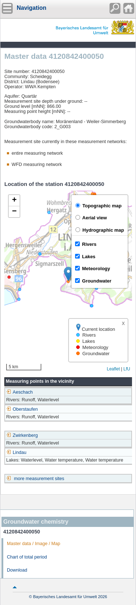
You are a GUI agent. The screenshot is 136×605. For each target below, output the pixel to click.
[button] (68, 274)
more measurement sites (39, 478)
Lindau (16, 452)
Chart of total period (27, 557)
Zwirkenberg (22, 435)
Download (17, 570)
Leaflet (113, 368)
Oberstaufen (22, 409)
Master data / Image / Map (33, 543)
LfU (126, 368)
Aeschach (19, 392)
